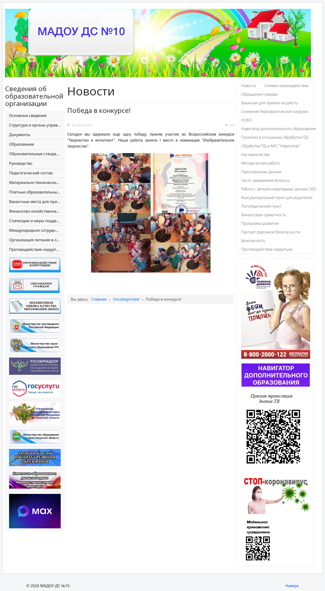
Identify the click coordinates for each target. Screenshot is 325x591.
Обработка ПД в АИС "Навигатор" (270, 146)
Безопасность (253, 240)
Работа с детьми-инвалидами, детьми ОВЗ (278, 189)
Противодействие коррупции (36, 249)
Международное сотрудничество (37, 230)
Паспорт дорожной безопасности (270, 232)
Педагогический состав (30, 173)
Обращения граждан (259, 94)
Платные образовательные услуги (37, 192)
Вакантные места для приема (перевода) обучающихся (37, 201)
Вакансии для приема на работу (269, 102)
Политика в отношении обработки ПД (274, 137)
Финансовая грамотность (263, 214)
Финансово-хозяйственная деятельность (37, 211)
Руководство (20, 163)
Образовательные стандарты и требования (37, 153)
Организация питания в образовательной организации (37, 240)
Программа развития (260, 223)
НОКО (246, 120)
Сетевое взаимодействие (286, 85)
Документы (19, 134)
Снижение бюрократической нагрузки (274, 111)
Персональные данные (261, 171)
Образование (21, 144)
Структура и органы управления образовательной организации (37, 125)
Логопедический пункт (261, 206)
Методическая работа (260, 163)
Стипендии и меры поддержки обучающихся (37, 220)
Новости (248, 85)
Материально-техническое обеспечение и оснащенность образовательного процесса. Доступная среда (37, 182)
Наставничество (255, 154)
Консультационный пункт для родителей (276, 197)
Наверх (292, 585)
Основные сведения (27, 115)
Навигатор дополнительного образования (278, 128)
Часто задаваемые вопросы (265, 180)
